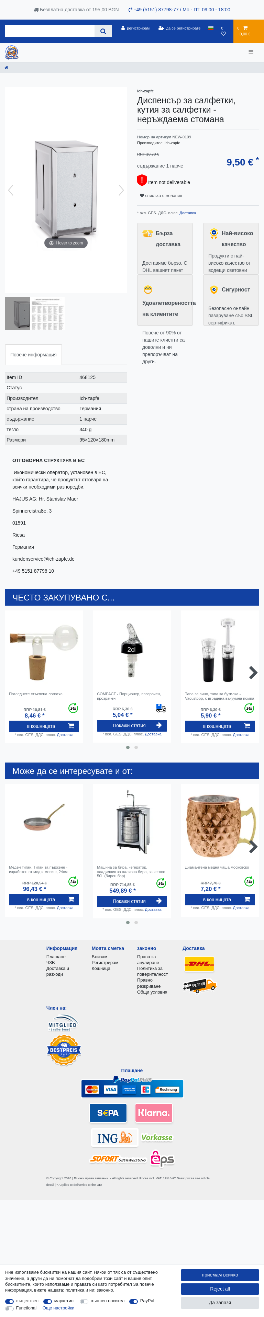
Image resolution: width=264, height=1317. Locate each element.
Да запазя (220, 1302)
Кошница (101, 968)
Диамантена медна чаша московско (217, 867)
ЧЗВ (50, 962)
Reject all (220, 1289)
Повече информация (33, 354)
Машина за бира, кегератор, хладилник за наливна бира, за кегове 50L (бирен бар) (131, 871)
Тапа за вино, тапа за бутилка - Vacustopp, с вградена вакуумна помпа (219, 696)
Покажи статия (137, 725)
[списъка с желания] (225, 31)
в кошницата (50, 726)
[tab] (33, 354)
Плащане (56, 956)
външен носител (107, 1300)
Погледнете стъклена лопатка (36, 694)
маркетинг (64, 1300)
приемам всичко (220, 1275)
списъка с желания (161, 195)
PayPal (147, 1300)
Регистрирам (105, 962)
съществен (27, 1300)
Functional (26, 1307)
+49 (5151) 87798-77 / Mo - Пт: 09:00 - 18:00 (179, 9)
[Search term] (50, 31)
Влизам (99, 956)
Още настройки (59, 1307)
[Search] (103, 31)
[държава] (211, 28)
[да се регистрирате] (180, 28)
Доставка (187, 213)
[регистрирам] (135, 28)
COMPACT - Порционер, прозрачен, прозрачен (129, 696)
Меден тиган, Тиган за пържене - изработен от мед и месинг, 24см (38, 869)
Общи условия (152, 992)
